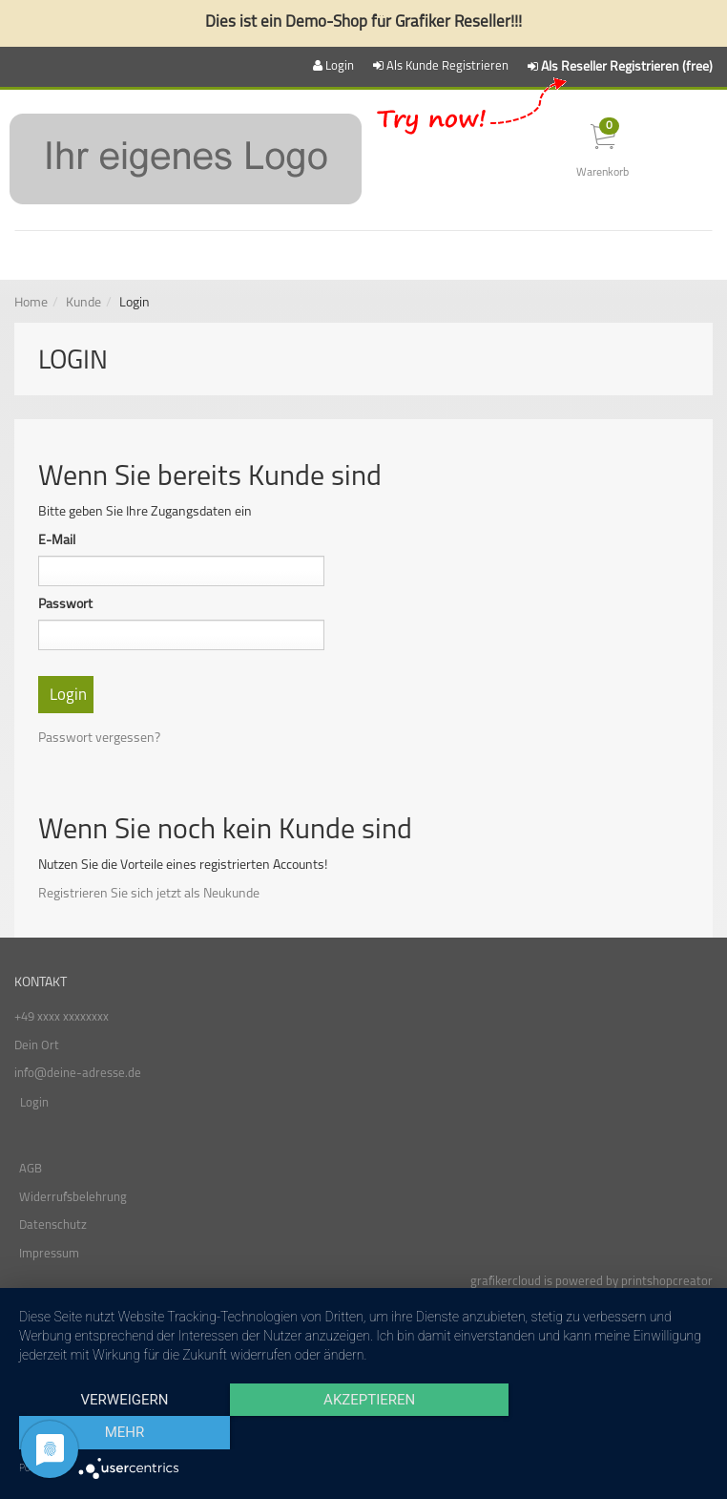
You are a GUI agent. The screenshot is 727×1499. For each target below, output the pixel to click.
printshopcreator (667, 1282)
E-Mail (56, 541)
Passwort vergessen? (99, 738)
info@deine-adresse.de (77, 1073)
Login (34, 1103)
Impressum (49, 1254)
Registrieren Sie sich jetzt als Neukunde (149, 894)
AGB (30, 1169)
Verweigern (122, 1433)
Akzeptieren (363, 1433)
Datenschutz (53, 1225)
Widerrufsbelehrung (73, 1198)
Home (31, 303)
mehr (605, 1433)
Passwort (65, 605)
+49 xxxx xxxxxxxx (61, 1017)
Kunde (83, 303)
